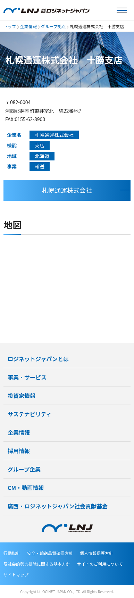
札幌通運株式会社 (67, 189)
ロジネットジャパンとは (38, 359)
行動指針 (11, 553)
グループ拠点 (53, 26)
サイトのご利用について (100, 564)
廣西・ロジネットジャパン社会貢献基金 (58, 506)
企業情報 (28, 26)
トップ (9, 26)
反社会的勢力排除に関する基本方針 (36, 564)
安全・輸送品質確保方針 (50, 553)
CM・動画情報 (26, 487)
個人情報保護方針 (96, 553)
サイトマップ (15, 575)
